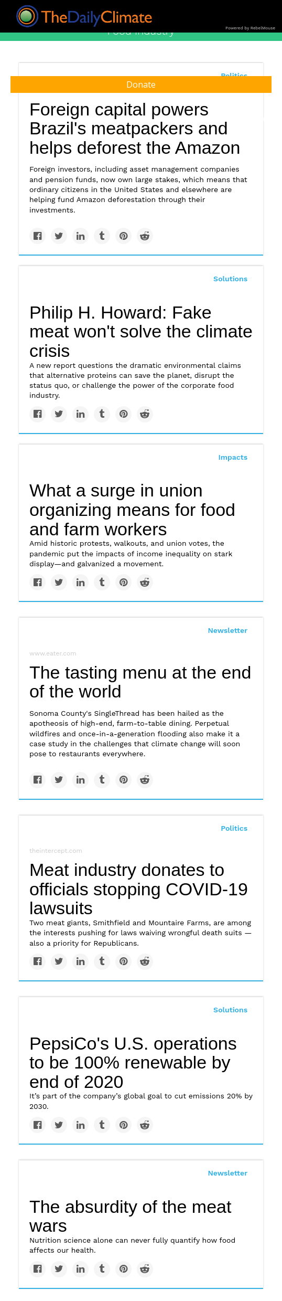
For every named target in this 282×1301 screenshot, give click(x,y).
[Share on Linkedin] (80, 236)
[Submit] (267, 119)
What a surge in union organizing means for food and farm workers (132, 509)
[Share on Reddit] (145, 236)
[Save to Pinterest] (123, 236)
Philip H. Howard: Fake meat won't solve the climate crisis (141, 331)
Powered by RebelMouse (250, 28)
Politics (234, 828)
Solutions (230, 278)
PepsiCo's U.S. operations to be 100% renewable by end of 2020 (133, 1062)
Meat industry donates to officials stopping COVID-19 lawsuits (138, 889)
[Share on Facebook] (37, 236)
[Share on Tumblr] (102, 236)
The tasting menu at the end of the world (140, 682)
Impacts (232, 457)
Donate (141, 84)
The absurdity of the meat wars (130, 1216)
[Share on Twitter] (59, 236)
